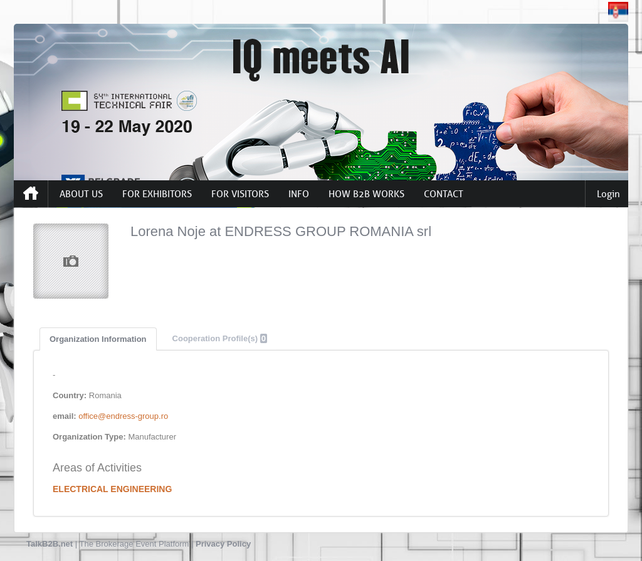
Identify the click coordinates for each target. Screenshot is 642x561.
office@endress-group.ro (123, 416)
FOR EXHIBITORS (157, 194)
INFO (298, 194)
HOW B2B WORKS (366, 194)
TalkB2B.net (49, 543)
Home (30, 193)
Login (608, 194)
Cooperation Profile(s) (219, 338)
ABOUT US (81, 194)
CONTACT (443, 194)
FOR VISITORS (240, 194)
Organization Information (98, 339)
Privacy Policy (223, 543)
